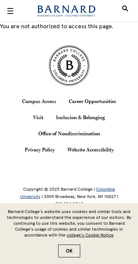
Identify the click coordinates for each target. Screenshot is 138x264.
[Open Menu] (10, 11)
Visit (38, 117)
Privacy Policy (40, 149)
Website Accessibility (90, 149)
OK (69, 254)
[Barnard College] (66, 11)
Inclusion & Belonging (80, 117)
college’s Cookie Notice (90, 238)
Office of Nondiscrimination (69, 133)
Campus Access (39, 101)
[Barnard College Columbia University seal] (69, 65)
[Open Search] (125, 11)
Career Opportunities (92, 101)
